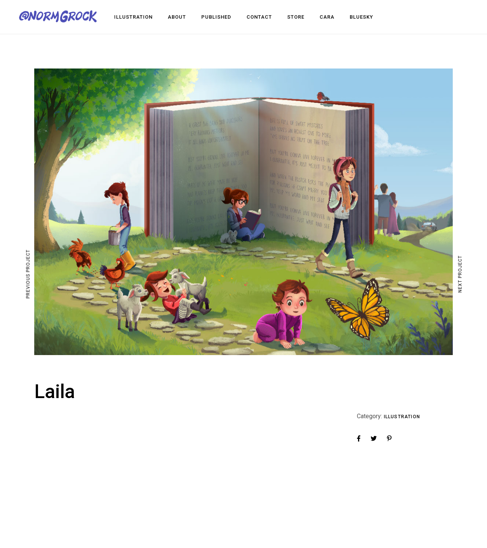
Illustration (402, 416)
